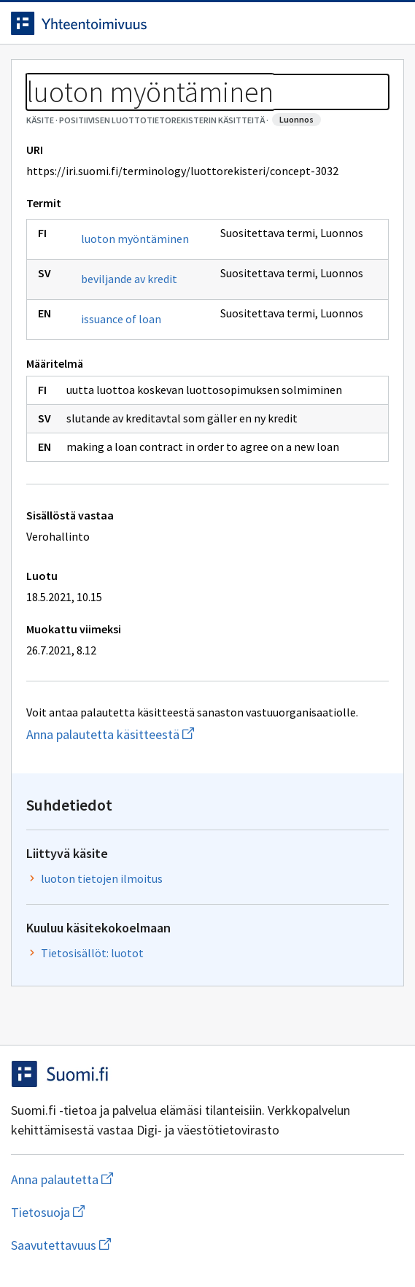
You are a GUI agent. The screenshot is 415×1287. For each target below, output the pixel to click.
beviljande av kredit (129, 278)
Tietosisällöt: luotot (92, 953)
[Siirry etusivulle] (178, 23)
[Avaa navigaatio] (389, 23)
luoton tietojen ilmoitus (102, 878)
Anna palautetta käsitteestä (168, 734)
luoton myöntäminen (135, 238)
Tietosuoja (119, 1212)
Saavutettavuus (145, 1245)
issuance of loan (121, 319)
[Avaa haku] (360, 23)
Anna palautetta (120, 1179)
